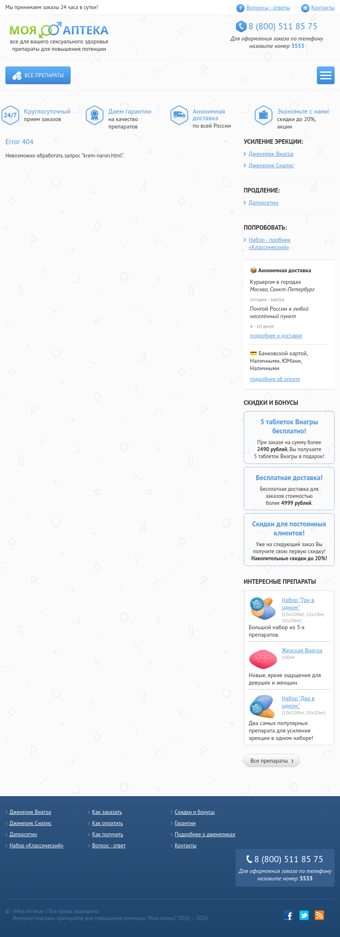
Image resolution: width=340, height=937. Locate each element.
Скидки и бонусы (195, 812)
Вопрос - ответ (109, 845)
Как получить (107, 834)
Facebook (288, 915)
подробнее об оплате (275, 379)
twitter (304, 915)
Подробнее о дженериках (205, 834)
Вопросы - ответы (268, 7)
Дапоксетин (263, 202)
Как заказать (107, 812)
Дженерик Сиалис (271, 165)
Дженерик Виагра (271, 153)
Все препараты (44, 75)
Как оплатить (107, 823)
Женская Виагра (302, 650)
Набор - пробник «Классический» (269, 243)
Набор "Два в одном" (298, 701)
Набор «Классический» (37, 845)
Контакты (323, 7)
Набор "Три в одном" (298, 603)
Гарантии (185, 823)
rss (319, 915)
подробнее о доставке (276, 335)
